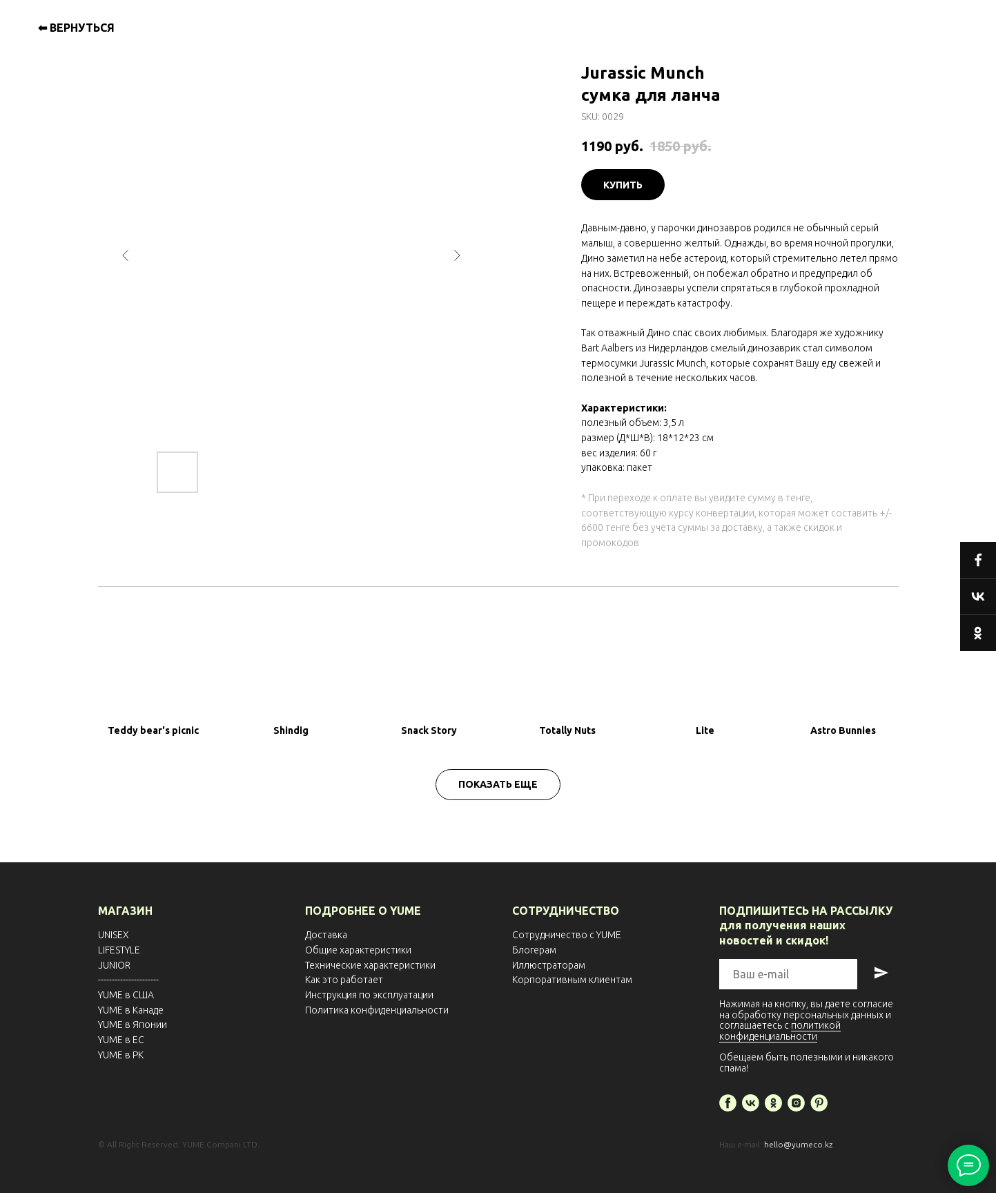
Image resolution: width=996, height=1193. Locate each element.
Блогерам (534, 950)
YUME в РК (121, 1054)
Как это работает (344, 979)
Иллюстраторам (548, 965)
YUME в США (126, 994)
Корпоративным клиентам (572, 979)
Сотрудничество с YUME (566, 934)
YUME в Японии (132, 1024)
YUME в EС (121, 1039)
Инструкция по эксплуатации (369, 994)
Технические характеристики (370, 965)
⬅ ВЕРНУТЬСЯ (76, 27)
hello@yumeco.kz (798, 1144)
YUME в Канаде (131, 1010)
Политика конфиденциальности (377, 1010)
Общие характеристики (358, 950)
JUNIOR (114, 965)
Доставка (326, 934)
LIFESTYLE (119, 950)
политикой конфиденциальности (780, 1030)
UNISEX (113, 934)
